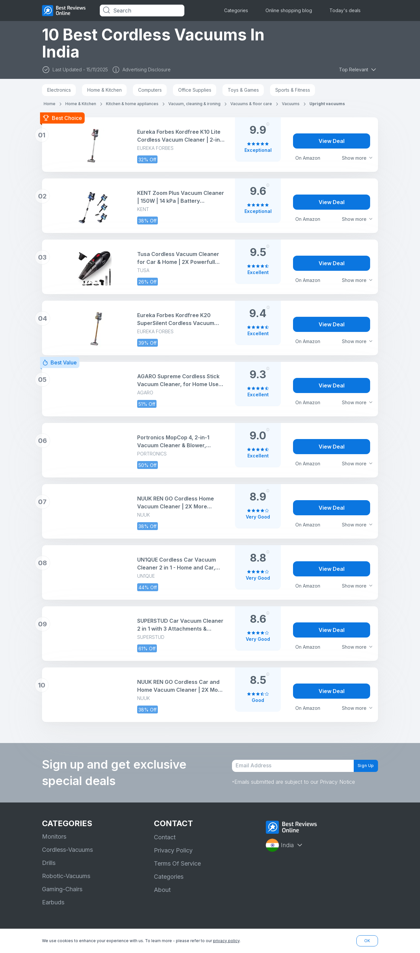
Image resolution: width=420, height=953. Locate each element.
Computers (150, 90)
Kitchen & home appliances (132, 103)
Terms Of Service (177, 863)
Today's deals (345, 10)
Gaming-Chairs (62, 889)
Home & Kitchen (104, 90)
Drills (48, 862)
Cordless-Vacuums (67, 849)
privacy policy (226, 940)
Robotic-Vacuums (66, 875)
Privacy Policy (173, 850)
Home (49, 103)
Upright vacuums (327, 103)
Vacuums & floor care (251, 103)
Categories (236, 10)
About (162, 889)
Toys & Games (243, 90)
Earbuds (53, 902)
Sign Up (360, 765)
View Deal (332, 141)
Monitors (54, 836)
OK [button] (367, 940)
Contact (165, 837)
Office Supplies (194, 90)
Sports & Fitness (292, 90)
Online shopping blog (288, 10)
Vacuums (291, 103)
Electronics (59, 90)
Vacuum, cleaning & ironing (194, 103)
